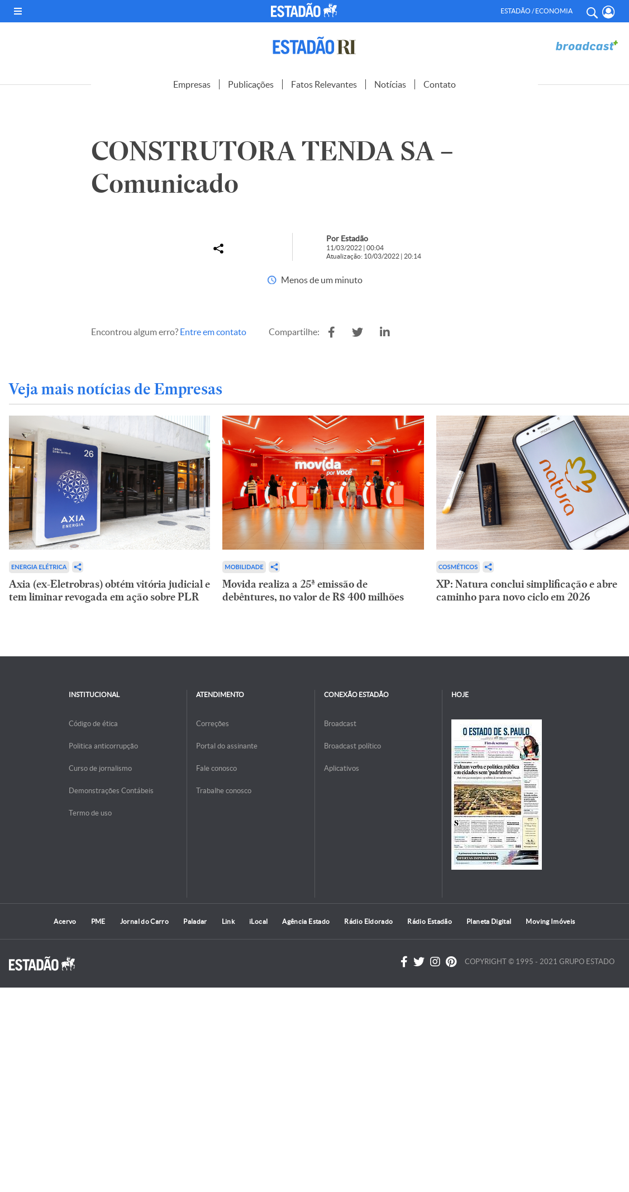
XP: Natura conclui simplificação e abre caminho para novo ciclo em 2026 (526, 590)
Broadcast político (352, 746)
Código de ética (93, 723)
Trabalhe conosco (223, 790)
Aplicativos (341, 768)
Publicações (251, 84)
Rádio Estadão (429, 921)
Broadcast (340, 723)
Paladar (195, 921)
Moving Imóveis (550, 921)
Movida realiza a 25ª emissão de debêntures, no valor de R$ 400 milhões (313, 590)
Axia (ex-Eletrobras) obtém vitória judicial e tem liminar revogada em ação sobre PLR (109, 590)
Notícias (390, 84)
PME (98, 921)
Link (228, 921)
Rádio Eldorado (368, 921)
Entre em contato (213, 332)
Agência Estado (306, 921)
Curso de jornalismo (100, 768)
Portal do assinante (227, 746)
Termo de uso (90, 813)
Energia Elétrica (39, 566)
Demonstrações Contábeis (111, 790)
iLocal (258, 921)
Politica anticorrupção (103, 746)
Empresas (192, 84)
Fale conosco (216, 768)
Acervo (65, 921)
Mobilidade (244, 566)
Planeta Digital (488, 921)
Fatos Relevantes (324, 84)
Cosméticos (458, 566)
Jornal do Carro (144, 921)
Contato (439, 84)
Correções (212, 723)
